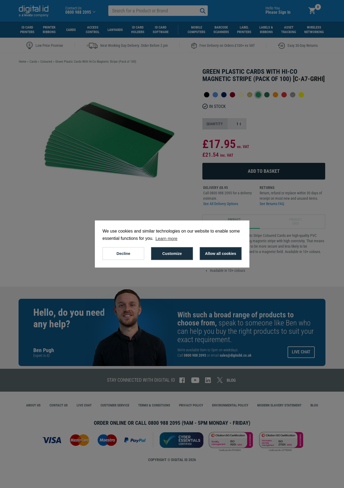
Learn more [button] (166, 238)
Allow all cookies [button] (220, 253)
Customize (172, 253)
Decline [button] (123, 253)
